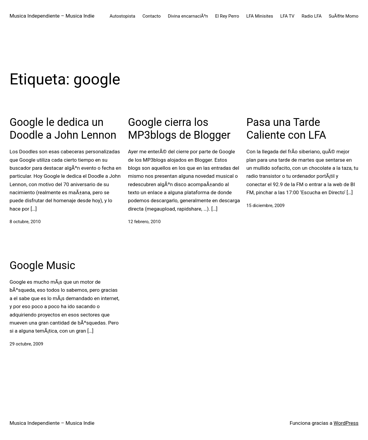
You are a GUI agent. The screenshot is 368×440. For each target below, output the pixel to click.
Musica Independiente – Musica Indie (52, 16)
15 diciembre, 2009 (266, 205)
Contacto (151, 16)
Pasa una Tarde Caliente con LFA (286, 128)
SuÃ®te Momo (343, 16)
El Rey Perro (227, 16)
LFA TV (287, 16)
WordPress (346, 423)
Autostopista (122, 16)
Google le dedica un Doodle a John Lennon (63, 128)
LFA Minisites (259, 16)
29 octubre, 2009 (26, 344)
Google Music (42, 265)
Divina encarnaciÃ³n (188, 16)
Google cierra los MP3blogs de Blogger (179, 128)
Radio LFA (311, 16)
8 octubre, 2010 (25, 221)
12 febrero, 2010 (144, 221)
